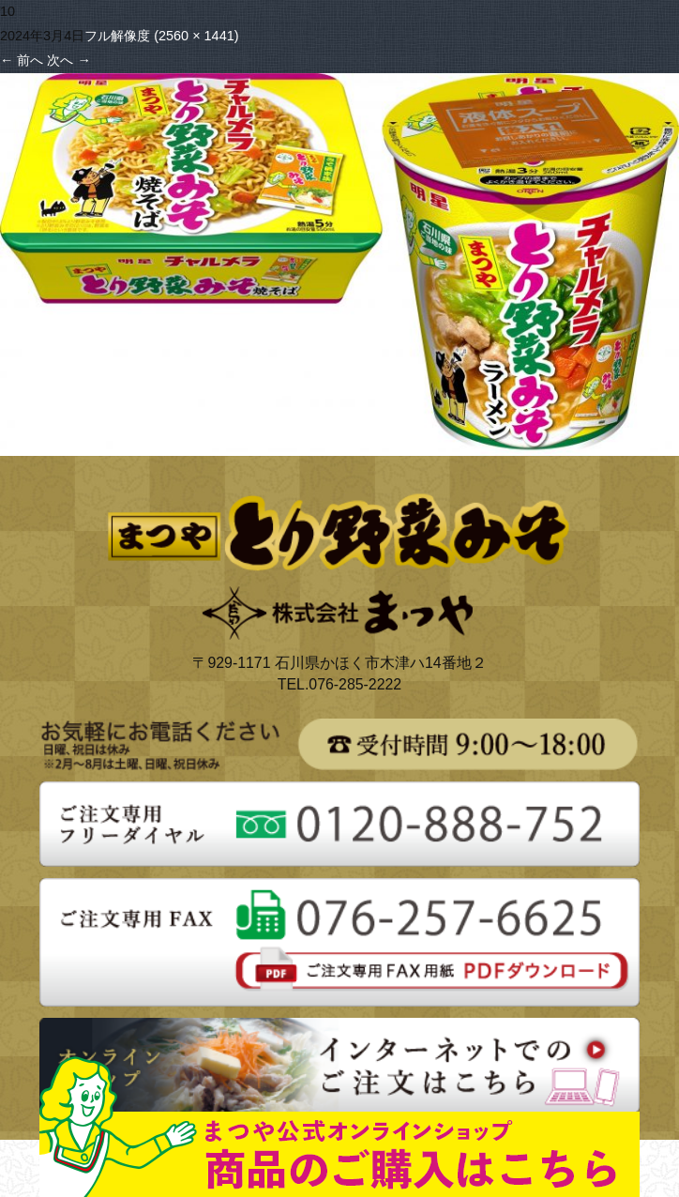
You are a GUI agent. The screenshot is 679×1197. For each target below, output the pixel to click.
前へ (21, 60)
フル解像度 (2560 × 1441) (161, 35)
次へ (68, 60)
